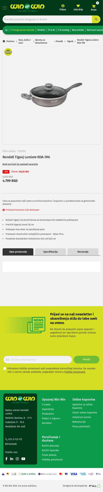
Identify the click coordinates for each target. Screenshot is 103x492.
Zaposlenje (48, 409)
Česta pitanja (49, 455)
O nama (46, 404)
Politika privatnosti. (75, 372)
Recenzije (83, 251)
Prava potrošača (81, 426)
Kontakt (11, 444)
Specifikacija (50, 251)
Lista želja (78, 9)
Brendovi (47, 423)
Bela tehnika (78, 30)
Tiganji (70, 41)
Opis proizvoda (18, 251)
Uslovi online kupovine (84, 412)
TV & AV (51, 30)
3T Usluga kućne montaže (22, 30)
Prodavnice (48, 413)
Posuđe (59, 41)
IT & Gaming (63, 30)
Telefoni (41, 30)
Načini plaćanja (50, 445)
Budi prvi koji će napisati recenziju (20, 164)
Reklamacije (79, 421)
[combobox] (51, 19)
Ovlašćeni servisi (81, 417)
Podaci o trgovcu (51, 418)
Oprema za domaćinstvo (41, 41)
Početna (10, 41)
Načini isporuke (50, 450)
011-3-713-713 (13, 439)
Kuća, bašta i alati (24, 41)
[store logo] (27, 8)
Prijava (63, 9)
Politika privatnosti (52, 459)
